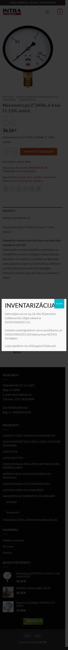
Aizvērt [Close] (59, 303)
